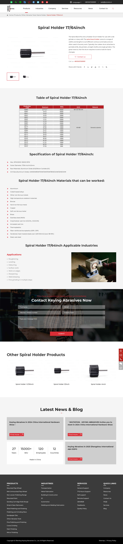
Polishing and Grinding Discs (17, 512)
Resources (78, 8)
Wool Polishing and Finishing (17, 508)
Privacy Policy (111, 540)
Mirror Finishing (12, 532)
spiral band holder (93, 39)
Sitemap (102, 540)
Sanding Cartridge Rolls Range (17, 502)
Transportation (46, 488)
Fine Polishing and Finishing (16, 522)
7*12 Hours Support (84, 491)
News (90, 8)
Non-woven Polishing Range (17, 495)
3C (42, 498)
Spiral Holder (41, 15)
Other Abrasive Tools (29, 15)
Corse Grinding (12, 525)
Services (65, 8)
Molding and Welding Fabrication (52, 505)
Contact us (80, 57)
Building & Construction (49, 495)
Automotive (45, 502)
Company (52, 8)
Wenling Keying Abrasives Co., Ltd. (28, 540)
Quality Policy (82, 508)
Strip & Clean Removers (15, 505)
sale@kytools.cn (106, 2)
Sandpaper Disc (12, 515)
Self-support (81, 495)
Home (11, 15)
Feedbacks (81, 505)
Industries (39, 8)
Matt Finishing (12, 529)
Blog (105, 508)
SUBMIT (61, 334)
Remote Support (83, 498)
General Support (83, 488)
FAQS (105, 502)
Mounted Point (12, 498)
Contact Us (103, 8)
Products (26, 8)
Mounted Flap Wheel (14, 488)
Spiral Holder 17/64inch (55, 15)
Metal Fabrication (47, 491)
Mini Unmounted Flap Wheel (17, 491)
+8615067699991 (90, 2)
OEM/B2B (80, 502)
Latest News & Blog (61, 410)
